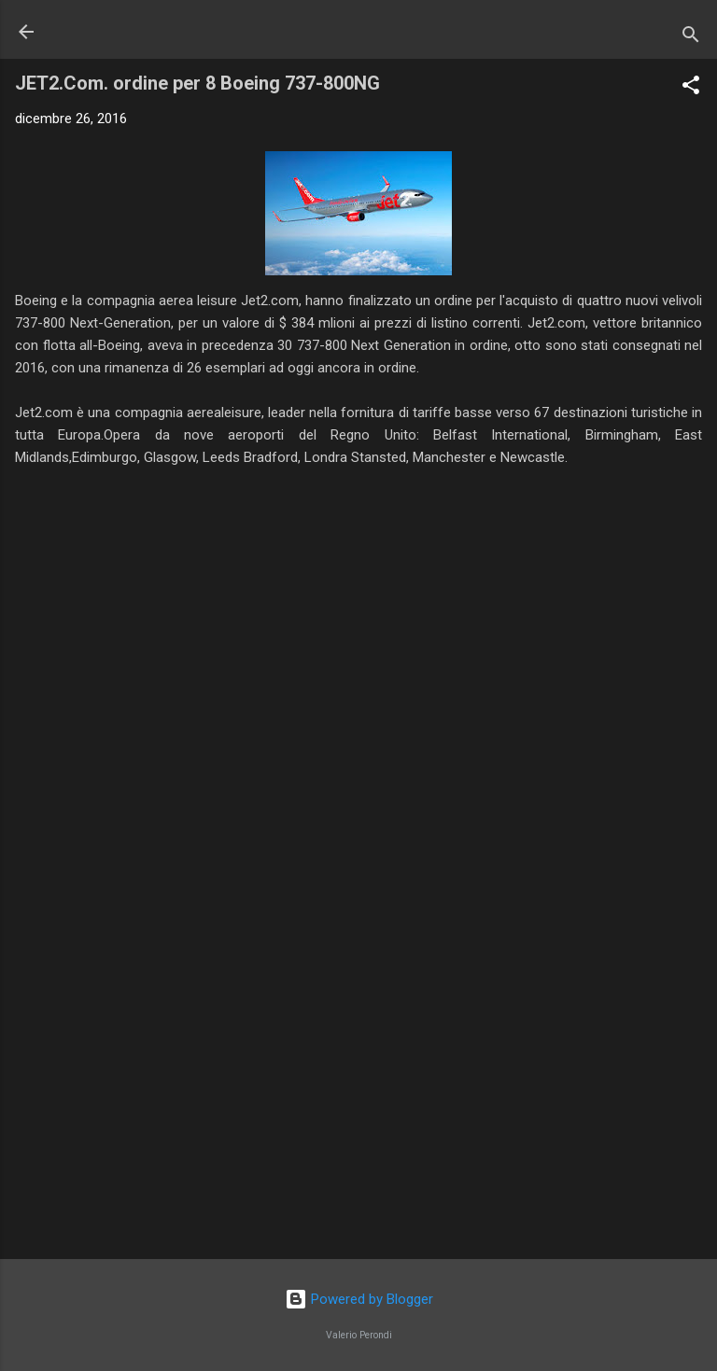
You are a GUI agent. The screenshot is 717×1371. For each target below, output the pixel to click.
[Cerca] (691, 37)
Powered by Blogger (359, 1299)
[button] (691, 88)
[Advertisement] (358, 1098)
